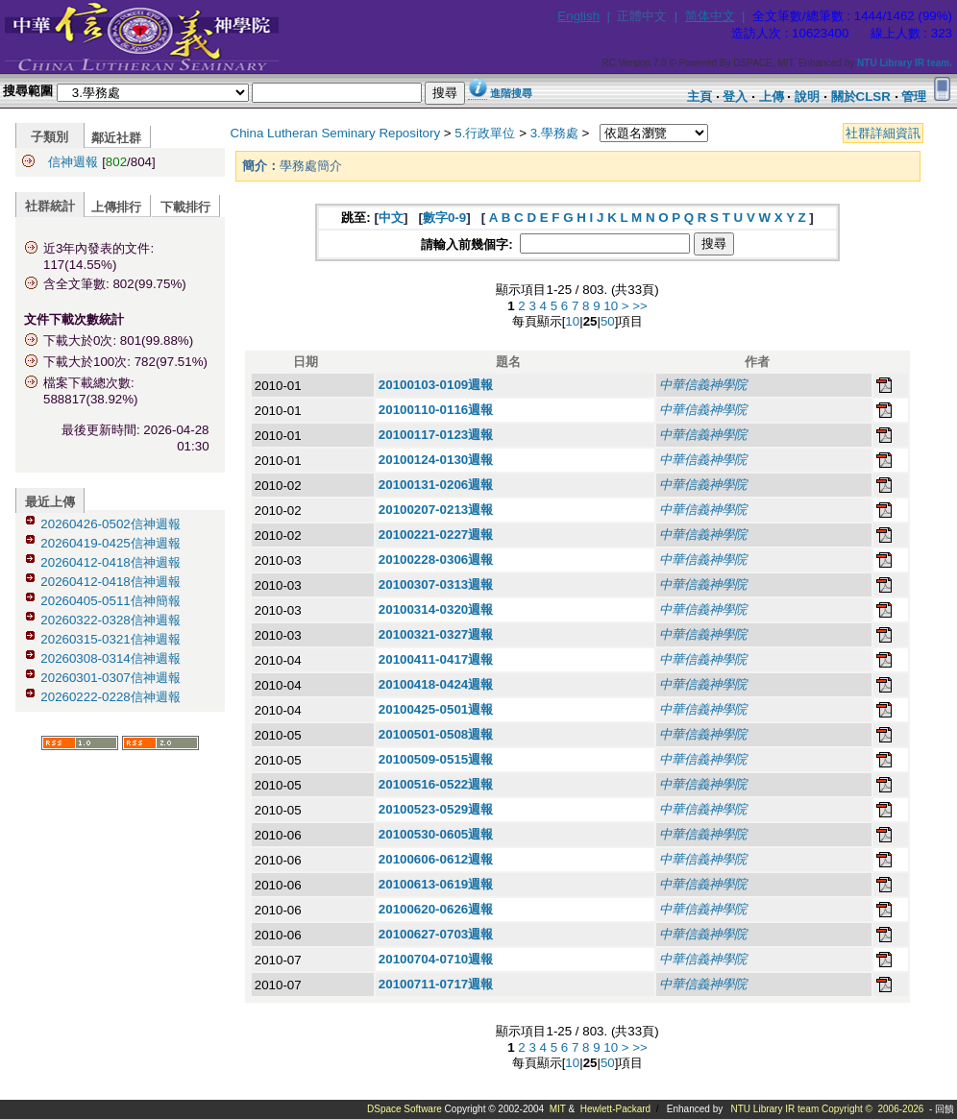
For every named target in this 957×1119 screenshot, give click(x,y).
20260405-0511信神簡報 (110, 601)
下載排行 (185, 207)
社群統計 (50, 206)
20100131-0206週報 (436, 484)
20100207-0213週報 (436, 509)
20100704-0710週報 (436, 959)
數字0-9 (444, 217)
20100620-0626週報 (436, 909)
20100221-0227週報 (436, 534)
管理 (913, 96)
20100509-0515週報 (436, 759)
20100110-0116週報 (436, 409)
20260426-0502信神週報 (110, 524)
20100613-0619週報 (436, 884)
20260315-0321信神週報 (110, 639)
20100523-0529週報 (436, 809)
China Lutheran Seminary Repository (336, 133)
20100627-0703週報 (436, 934)
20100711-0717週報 (436, 984)
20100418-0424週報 (436, 684)
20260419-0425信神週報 (110, 543)
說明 (807, 96)
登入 (735, 96)
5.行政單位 (484, 133)
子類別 (49, 137)
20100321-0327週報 (436, 634)
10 (610, 306)
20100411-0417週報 (436, 659)
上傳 (771, 96)
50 (608, 321)
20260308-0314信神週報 (110, 658)
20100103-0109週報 (436, 384)
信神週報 (73, 162)
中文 (391, 217)
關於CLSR (861, 96)
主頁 (699, 96)
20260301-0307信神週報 (110, 677)
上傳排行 (116, 207)
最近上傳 (50, 502)
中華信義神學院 (703, 384)
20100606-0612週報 (436, 859)
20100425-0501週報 (436, 709)
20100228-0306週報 (436, 559)
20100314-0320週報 (436, 609)
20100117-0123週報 (436, 434)
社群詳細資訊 (883, 133)
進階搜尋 (511, 93)
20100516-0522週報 (436, 784)
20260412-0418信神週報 (110, 562)
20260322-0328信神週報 (110, 620)
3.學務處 (554, 133)
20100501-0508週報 (436, 734)
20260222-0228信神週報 (110, 697)
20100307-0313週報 (436, 584)
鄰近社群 (116, 138)
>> (640, 306)
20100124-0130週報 (436, 459)
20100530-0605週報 (436, 834)
